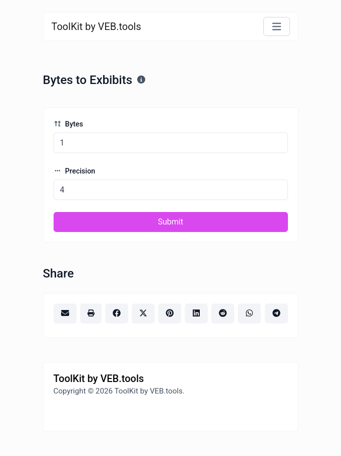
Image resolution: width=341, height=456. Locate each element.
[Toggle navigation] (276, 26)
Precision (75, 171)
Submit (170, 221)
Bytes (68, 124)
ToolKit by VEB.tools (96, 26)
